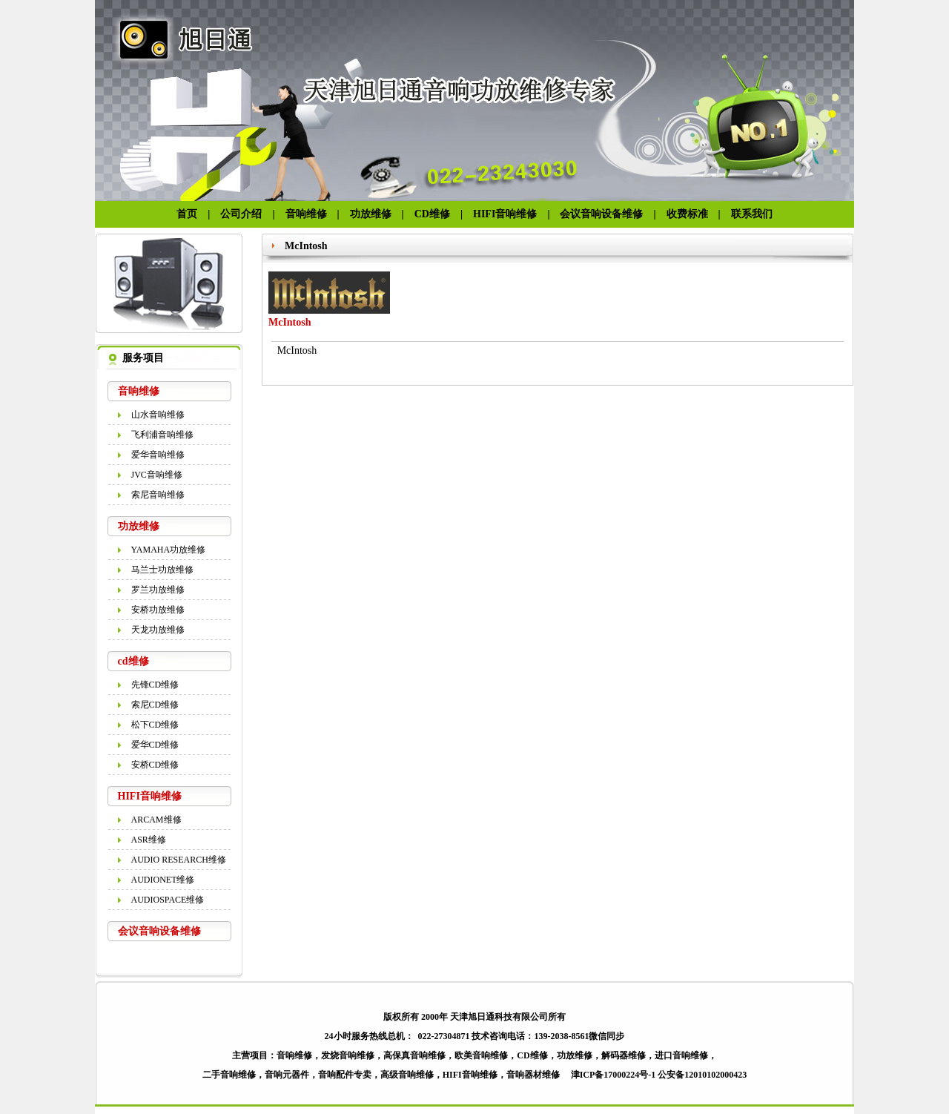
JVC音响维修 (156, 474)
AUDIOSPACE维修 (168, 899)
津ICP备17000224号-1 (613, 1074)
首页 (186, 214)
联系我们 (752, 214)
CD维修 (432, 214)
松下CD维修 (155, 724)
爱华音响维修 (158, 454)
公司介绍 (241, 214)
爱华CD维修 (155, 744)
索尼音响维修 (158, 495)
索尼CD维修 (155, 704)
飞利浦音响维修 (162, 434)
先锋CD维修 (155, 684)
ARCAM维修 (156, 819)
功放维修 (370, 214)
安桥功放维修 (158, 609)
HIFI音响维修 (505, 214)
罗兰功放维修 (158, 589)
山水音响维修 (158, 414)
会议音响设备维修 (606, 214)
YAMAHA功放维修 (168, 549)
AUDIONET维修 (163, 879)
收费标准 (687, 214)
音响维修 (306, 214)
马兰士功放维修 (162, 569)
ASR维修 (148, 839)
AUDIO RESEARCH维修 (178, 859)
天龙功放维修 (158, 629)
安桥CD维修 (155, 764)
